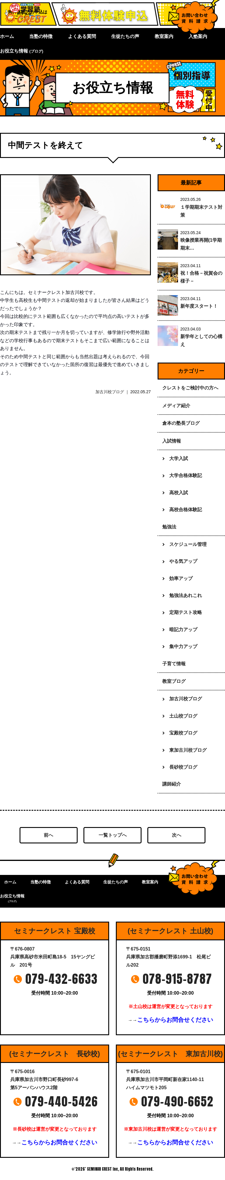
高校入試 (178, 492)
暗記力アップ (183, 629)
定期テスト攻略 (185, 612)
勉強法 (169, 526)
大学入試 (178, 458)
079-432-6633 (61, 979)
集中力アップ (183, 646)
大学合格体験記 (185, 475)
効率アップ (181, 578)
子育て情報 (174, 663)
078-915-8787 (177, 979)
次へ (176, 835)
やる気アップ (183, 561)
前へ (48, 835)
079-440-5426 (61, 1101)
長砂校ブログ (183, 767)
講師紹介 (171, 784)
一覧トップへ (113, 835)
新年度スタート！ (199, 306)
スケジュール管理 (188, 544)
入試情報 (171, 440)
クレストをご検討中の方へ (190, 387)
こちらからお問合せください (175, 1020)
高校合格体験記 (185, 509)
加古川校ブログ (109, 391)
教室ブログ (174, 681)
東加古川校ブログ (188, 750)
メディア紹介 (176, 405)
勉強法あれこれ (185, 595)
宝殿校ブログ (183, 732)
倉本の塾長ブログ (181, 423)
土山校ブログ (183, 715)
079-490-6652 (177, 1101)
